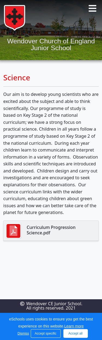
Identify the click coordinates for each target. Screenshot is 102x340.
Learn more (74, 326)
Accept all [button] (75, 333)
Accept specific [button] (45, 333)
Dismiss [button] (23, 333)
